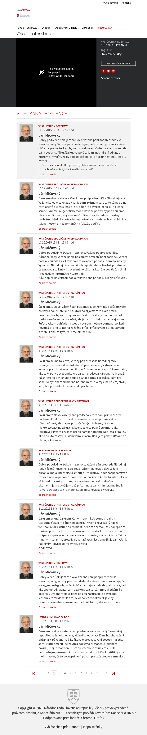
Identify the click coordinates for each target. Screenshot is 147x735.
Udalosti (88, 27)
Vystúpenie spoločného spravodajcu (63, 184)
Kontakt (126, 2)
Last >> (111, 673)
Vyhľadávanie (110, 2)
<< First (36, 673)
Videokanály (105, 27)
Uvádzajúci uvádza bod (53, 617)
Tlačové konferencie (66, 27)
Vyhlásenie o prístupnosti (62, 726)
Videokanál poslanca (119, 63)
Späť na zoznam (110, 78)
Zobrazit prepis (47, 174)
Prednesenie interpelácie (54, 450)
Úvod (21, 27)
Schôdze (33, 27)
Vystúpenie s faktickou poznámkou (61, 293)
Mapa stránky (92, 726)
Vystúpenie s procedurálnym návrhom (63, 401)
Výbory (46, 27)
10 (97, 673)
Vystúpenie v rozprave (53, 126)
